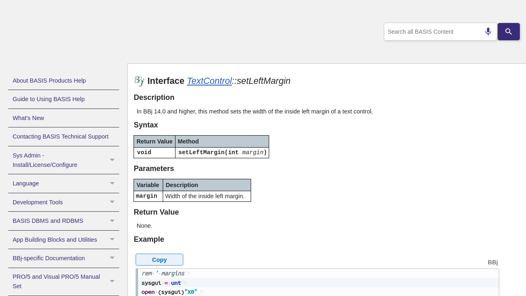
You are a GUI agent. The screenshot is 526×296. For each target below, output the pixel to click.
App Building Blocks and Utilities (66, 240)
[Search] (509, 32)
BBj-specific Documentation (66, 258)
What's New (28, 118)
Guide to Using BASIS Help (49, 99)
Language (66, 183)
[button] (113, 160)
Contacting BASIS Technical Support (60, 136)
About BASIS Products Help (49, 80)
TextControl (209, 81)
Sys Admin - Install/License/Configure (66, 160)
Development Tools (66, 202)
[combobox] (439, 32)
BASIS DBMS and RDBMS (66, 221)
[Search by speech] (485, 32)
